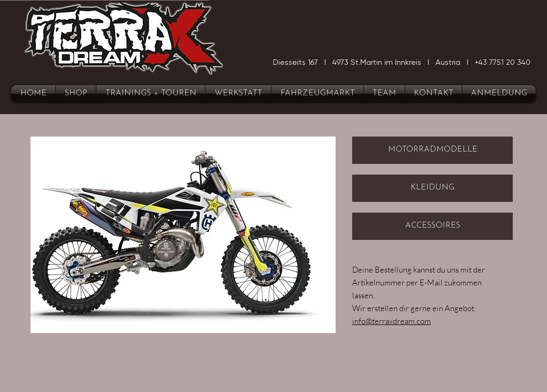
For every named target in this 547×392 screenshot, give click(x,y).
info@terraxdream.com (391, 321)
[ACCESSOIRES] (432, 226)
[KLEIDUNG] (432, 188)
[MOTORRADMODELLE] (432, 150)
